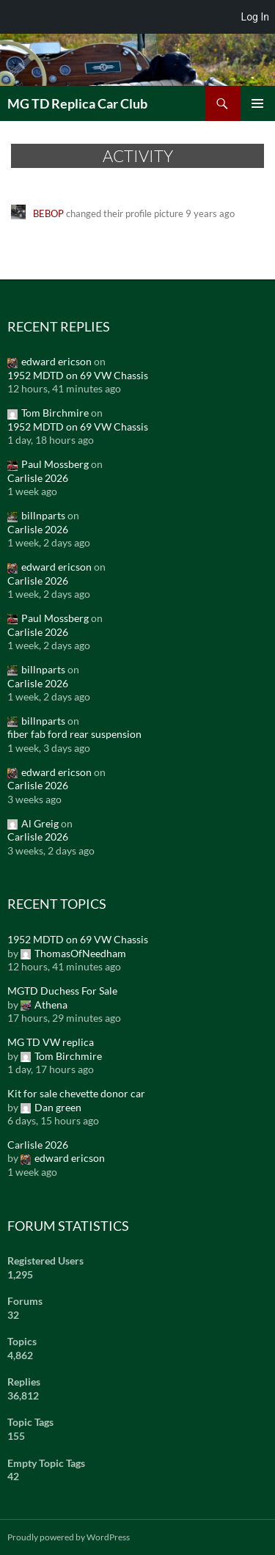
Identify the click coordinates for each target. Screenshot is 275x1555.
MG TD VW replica (50, 1042)
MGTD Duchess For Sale (62, 990)
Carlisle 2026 (37, 478)
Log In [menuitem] (255, 17)
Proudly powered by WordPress (68, 1537)
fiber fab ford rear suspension (74, 734)
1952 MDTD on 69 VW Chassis (77, 375)
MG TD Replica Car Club (77, 103)
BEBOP (48, 213)
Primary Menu (257, 103)
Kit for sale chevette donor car (76, 1093)
